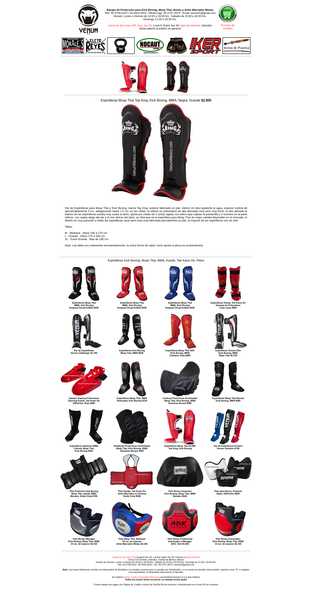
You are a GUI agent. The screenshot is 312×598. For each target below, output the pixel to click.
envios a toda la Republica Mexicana (142, 577)
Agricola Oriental (190, 25)
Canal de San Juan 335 (123, 557)
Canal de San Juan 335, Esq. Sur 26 (130, 25)
